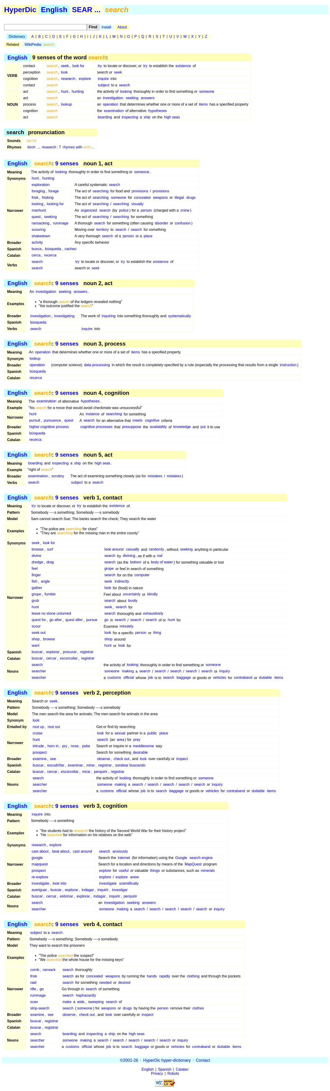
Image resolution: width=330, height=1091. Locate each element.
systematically (179, 316)
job (150, 678)
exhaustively (153, 614)
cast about (40, 851)
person (146, 210)
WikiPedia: (39, 44)
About (122, 27)
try (100, 66)
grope (109, 569)
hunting (78, 91)
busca (36, 249)
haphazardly (86, 995)
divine (36, 556)
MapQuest (193, 864)
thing (157, 633)
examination (114, 111)
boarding (105, 117)
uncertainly (131, 594)
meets (137, 421)
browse (38, 549)
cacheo (71, 249)
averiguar (39, 890)
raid (33, 983)
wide (81, 1002)
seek (65, 66)
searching (100, 191)
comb (34, 970)
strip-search (40, 1008)
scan (34, 1002)
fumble (49, 594)
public (152, 733)
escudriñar (55, 765)
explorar (52, 652)
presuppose (131, 427)
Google (181, 858)
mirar (90, 765)
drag (50, 562)
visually (137, 204)
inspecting (130, 117)
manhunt (39, 210)
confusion (183, 223)
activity (37, 242)
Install (106, 27)
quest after (74, 620)
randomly (156, 549)
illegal (179, 197)
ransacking (40, 223)
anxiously (120, 851)
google (37, 858)
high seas (172, 117)
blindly (152, 594)
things (155, 871)
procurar (70, 652)
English (54, 9)
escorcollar (68, 658)
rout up (38, 727)
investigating (64, 316)
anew (134, 877)
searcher (39, 671)
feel (35, 569)
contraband (243, 678)
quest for (39, 620)
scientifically (128, 883)
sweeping (96, 1002)
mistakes (155, 476)
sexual (120, 733)
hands (152, 976)
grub (35, 601)
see (53, 759)
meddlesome (143, 746)
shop (36, 639)
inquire (103, 79)
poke (86, 746)
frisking (48, 197)
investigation (113, 98)
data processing (97, 365)
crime (184, 210)
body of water (162, 562)
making (128, 671)
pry (64, 746)
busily (133, 601)
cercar (51, 658)
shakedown (41, 236)
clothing (193, 976)
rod (159, 556)
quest (36, 217)
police (124, 210)
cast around (82, 851)
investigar (119, 890)
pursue (91, 620)
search (124, 85)
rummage (61, 223)
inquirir (102, 890)
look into (59, 883)
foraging (38, 191)
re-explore (40, 877)
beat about (60, 851)
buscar (37, 652)
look (64, 72)
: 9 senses (56, 163)
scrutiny (58, 476)
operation (110, 104)
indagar (88, 890)
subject (104, 85)
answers (148, 98)
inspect (182, 759)
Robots (173, 1073)
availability (158, 427)
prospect (40, 752)
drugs (190, 197)
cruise (38, 733)
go (106, 620)
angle (45, 582)
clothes (198, 1008)
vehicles (219, 678)
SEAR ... (86, 9)
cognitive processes (96, 427)
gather (37, 588)
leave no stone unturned (51, 614)
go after (56, 620)
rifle (33, 989)
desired (124, 983)
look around (114, 549)
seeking (132, 98)
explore (85, 79)
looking (126, 91)
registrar (87, 652)
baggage (184, 678)
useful (124, 871)
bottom (135, 562)
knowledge (182, 427)
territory (102, 230)
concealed (142, 197)
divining (129, 556)
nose (75, 746)
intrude (38, 746)
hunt (64, 91)
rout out (54, 727)
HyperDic (20, 9)
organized (89, 210)
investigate (40, 883)
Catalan (182, 1069)
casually (132, 549)
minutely (126, 626)
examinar (75, 765)
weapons (160, 197)
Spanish (164, 1069)
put (203, 427)
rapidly (164, 976)
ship (147, 117)
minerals (207, 871)
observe (103, 759)
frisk (35, 197)
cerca (36, 255)
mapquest (40, 864)
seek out (38, 633)
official (129, 678)
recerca (50, 255)
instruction (288, 365)
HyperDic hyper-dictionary (167, 1060)
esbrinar (66, 896)
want (35, 646)
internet (124, 858)
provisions (140, 191)
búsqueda (53, 249)
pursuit (34, 421)
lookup (66, 104)
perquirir (100, 772)
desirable (140, 752)
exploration (41, 185)
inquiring (108, 316)
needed (105, 983)
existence (183, 66)
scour (36, 626)
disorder (161, 223)
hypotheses (157, 111)
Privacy (157, 1073)
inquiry (224, 671)
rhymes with (77, 147)
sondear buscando (130, 765)
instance (92, 414)
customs (114, 678)
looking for (55, 204)
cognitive (152, 421)
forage (53, 191)
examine (40, 759)
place (148, 236)
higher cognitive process (49, 427)
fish (34, 582)
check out (121, 759)
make (67, 1002)
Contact (203, 1060)
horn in (53, 746)
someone (206, 91)
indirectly (122, 582)
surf (50, 549)
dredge (37, 562)
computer (142, 575)
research (68, 79)
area (120, 740)
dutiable (265, 678)
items (203, 104)
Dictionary (17, 36)
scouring (38, 230)
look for (78, 66)
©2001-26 (129, 1060)
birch (31, 147)
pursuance (52, 421)
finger (36, 575)
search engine (201, 858)
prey (136, 740)
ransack (49, 970)
